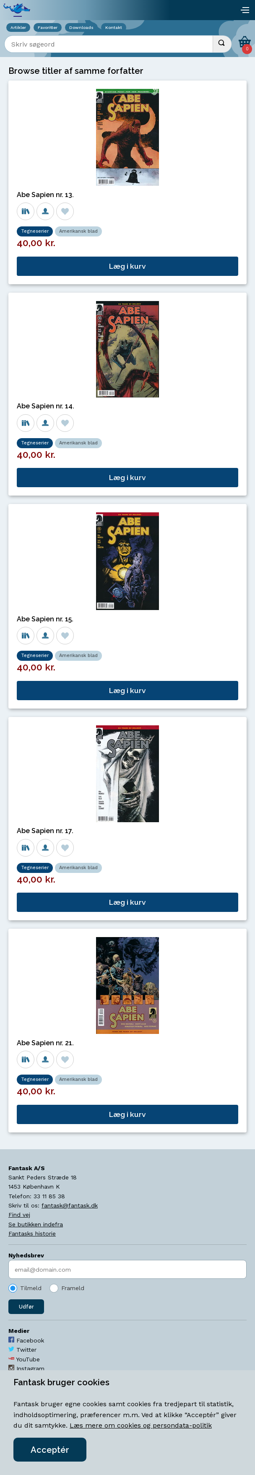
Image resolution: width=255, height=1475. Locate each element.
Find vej (19, 1214)
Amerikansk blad (78, 231)
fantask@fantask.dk (70, 1205)
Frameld (72, 1288)
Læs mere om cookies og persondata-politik (141, 1425)
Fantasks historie (32, 1233)
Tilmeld (31, 1288)
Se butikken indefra (35, 1224)
